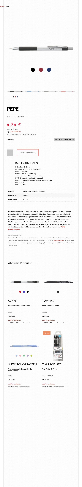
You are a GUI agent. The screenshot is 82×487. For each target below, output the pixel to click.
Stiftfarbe (10, 140)
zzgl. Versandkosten (14, 320)
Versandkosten (16, 132)
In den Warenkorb (28, 153)
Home (2, 6)
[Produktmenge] (10, 153)
